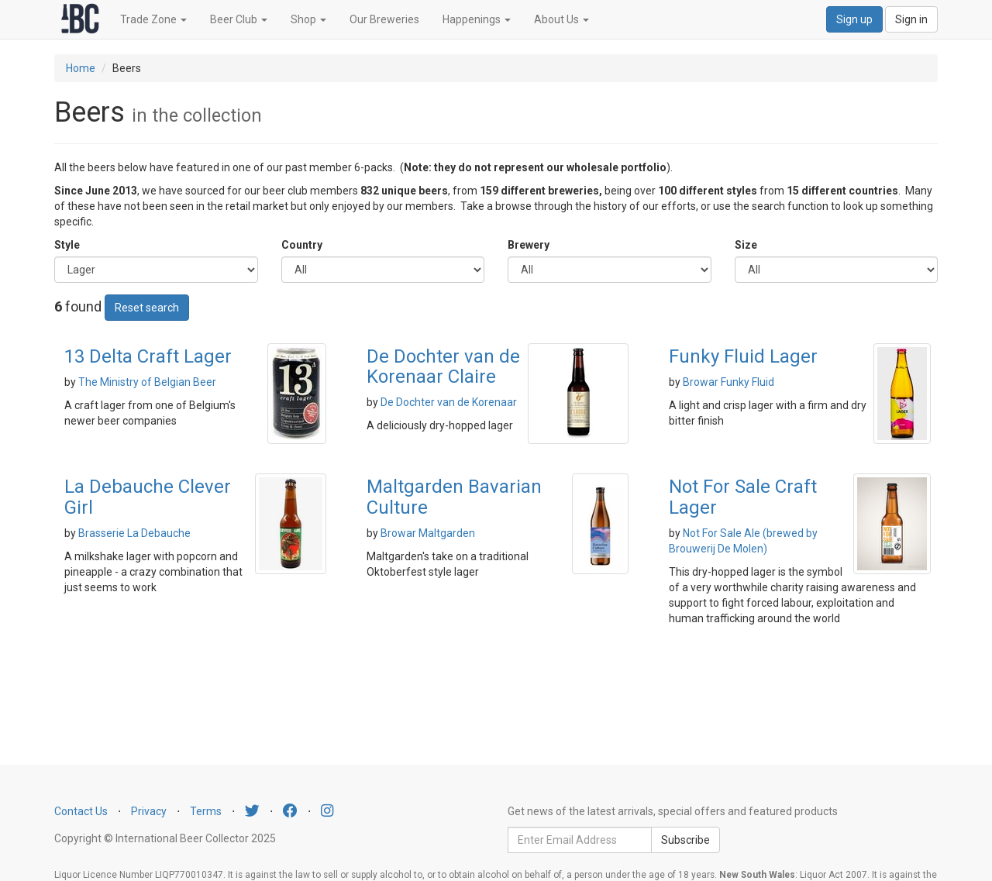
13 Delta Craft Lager (148, 356)
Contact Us (81, 811)
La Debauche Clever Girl (147, 497)
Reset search (147, 307)
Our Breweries (384, 19)
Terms (206, 811)
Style (67, 245)
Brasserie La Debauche (134, 533)
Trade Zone (153, 19)
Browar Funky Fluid (728, 382)
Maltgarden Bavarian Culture (454, 497)
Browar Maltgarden (428, 533)
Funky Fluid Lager (743, 356)
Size (746, 245)
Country (301, 245)
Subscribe (685, 840)
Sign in (911, 19)
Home (80, 68)
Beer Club (238, 19)
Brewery (528, 245)
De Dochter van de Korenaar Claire (443, 366)
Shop (308, 19)
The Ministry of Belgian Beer (147, 382)
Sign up (854, 19)
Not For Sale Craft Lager (743, 497)
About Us (561, 19)
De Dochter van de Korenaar (449, 402)
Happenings (477, 19)
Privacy (149, 811)
